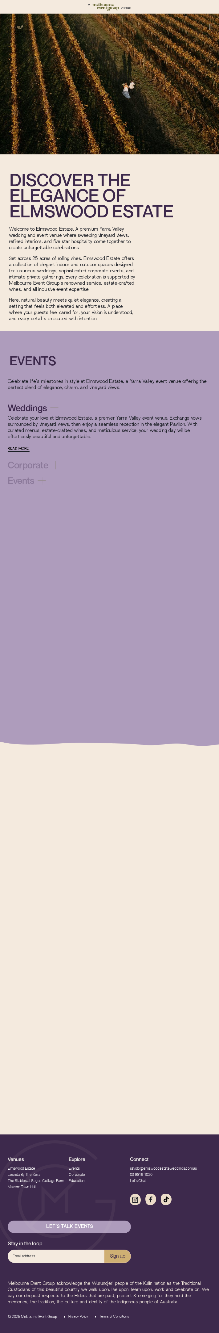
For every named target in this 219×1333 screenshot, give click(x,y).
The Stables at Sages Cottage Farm (36, 1181)
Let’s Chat (138, 1181)
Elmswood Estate (21, 1168)
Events (74, 1168)
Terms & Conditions (114, 1316)
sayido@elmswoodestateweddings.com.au (163, 1168)
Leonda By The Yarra (24, 1174)
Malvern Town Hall (21, 1187)
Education (77, 1181)
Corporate (77, 1174)
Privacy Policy (78, 1316)
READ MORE (18, 448)
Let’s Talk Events (69, 1227)
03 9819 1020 (141, 1174)
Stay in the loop (25, 1243)
